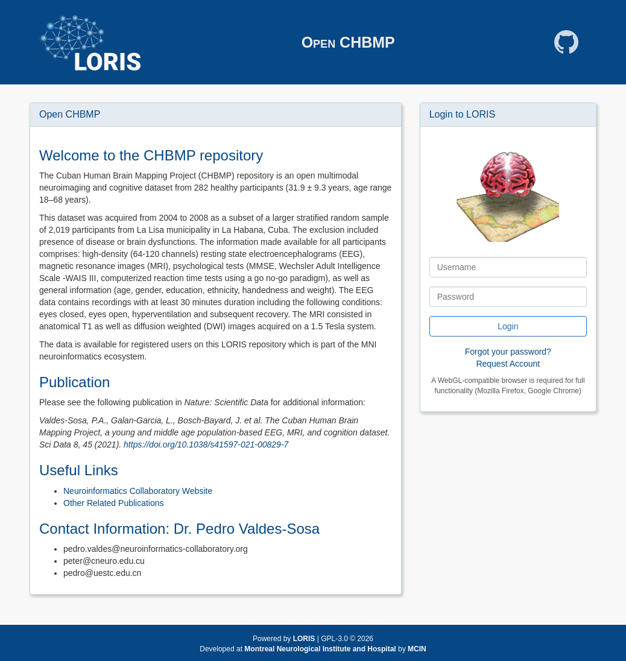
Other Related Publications (113, 503)
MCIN (417, 649)
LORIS (304, 638)
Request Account (508, 363)
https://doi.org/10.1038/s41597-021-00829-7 (206, 444)
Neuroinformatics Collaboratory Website (137, 491)
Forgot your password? (508, 351)
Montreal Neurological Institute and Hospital (321, 649)
